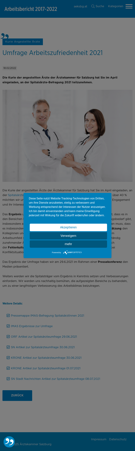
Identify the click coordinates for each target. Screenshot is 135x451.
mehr (68, 244)
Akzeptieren (68, 227)
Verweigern (68, 236)
